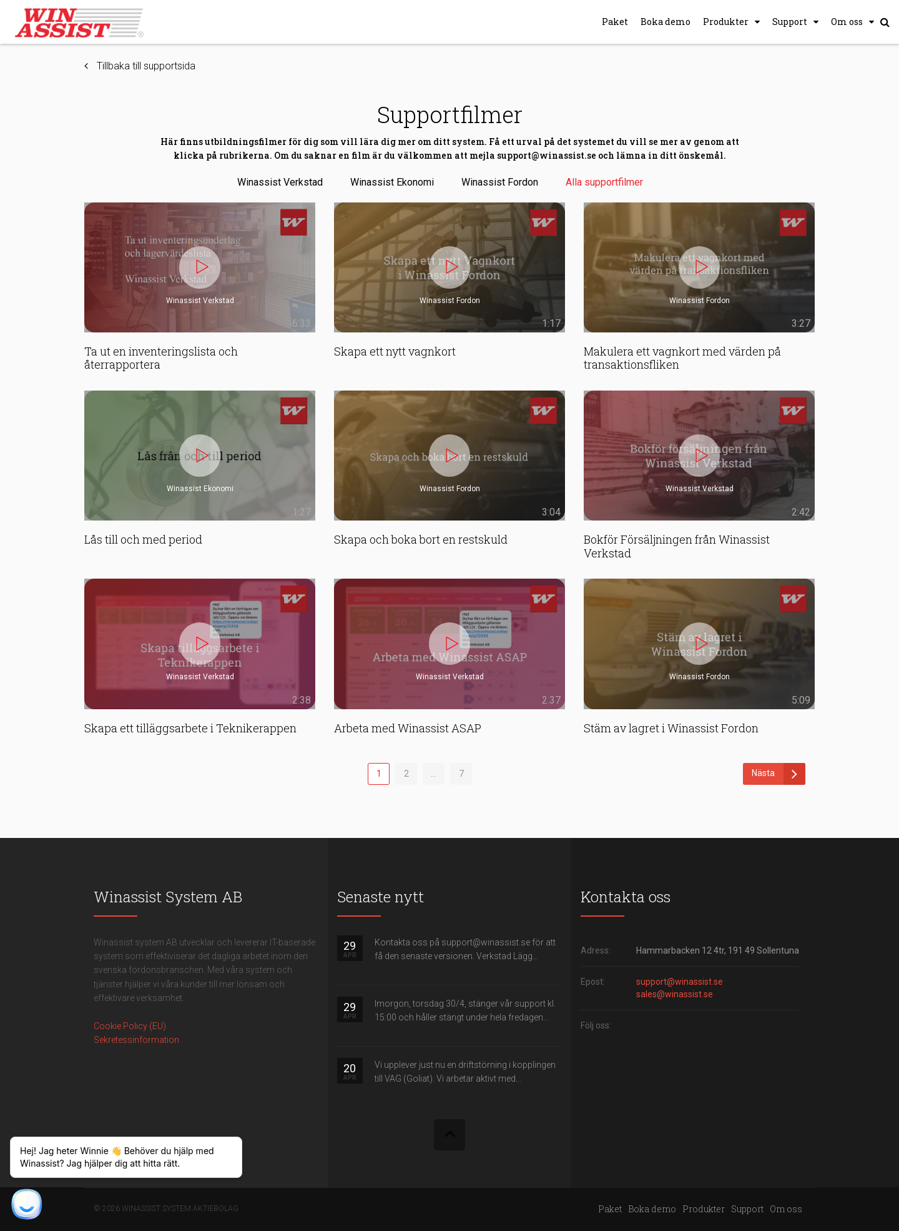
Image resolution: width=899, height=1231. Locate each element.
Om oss (847, 21)
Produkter (726, 21)
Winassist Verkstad (280, 182)
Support (789, 21)
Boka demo (665, 21)
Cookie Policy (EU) (130, 1026)
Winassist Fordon (499, 182)
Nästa (778, 774)
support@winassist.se (679, 982)
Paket (615, 21)
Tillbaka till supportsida (146, 66)
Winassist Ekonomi (392, 182)
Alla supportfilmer (604, 182)
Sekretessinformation (136, 1040)
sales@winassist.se (674, 994)
